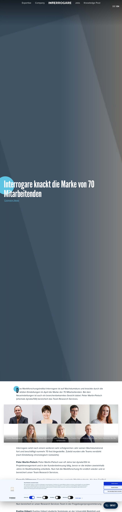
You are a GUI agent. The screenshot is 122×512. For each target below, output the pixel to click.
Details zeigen (78, 508)
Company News (12, 200)
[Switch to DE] (113, 8)
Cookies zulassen (106, 494)
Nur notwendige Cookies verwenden (106, 502)
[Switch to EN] (117, 8)
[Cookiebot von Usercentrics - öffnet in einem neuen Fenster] (12, 509)
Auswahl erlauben (106, 498)
